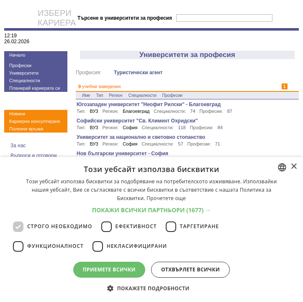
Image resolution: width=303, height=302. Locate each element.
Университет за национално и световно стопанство (141, 137)
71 (217, 143)
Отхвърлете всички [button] (190, 269)
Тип (99, 95)
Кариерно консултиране (34, 121)
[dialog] (151, 229)
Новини (17, 113)
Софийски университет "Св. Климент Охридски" (137, 121)
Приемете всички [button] (109, 269)
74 (192, 111)
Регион (115, 95)
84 (220, 127)
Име (86, 95)
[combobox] (282, 167)
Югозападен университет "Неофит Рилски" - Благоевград (149, 104)
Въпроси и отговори (33, 156)
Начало (17, 54)
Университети (24, 73)
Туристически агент (138, 73)
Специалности (24, 80)
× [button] (293, 167)
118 (181, 127)
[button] (151, 210)
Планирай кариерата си (34, 88)
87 (229, 111)
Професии (20, 65)
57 (180, 143)
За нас (18, 145)
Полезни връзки (26, 128)
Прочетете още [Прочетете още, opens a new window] (166, 198)
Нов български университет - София (122, 153)
